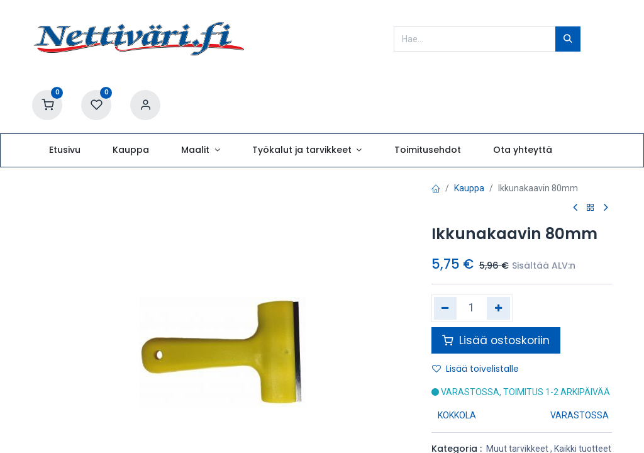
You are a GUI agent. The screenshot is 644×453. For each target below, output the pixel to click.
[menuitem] (64, 150)
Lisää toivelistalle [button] (475, 368)
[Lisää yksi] (498, 308)
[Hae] (567, 39)
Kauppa (469, 188)
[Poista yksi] (445, 308)
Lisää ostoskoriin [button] (496, 340)
